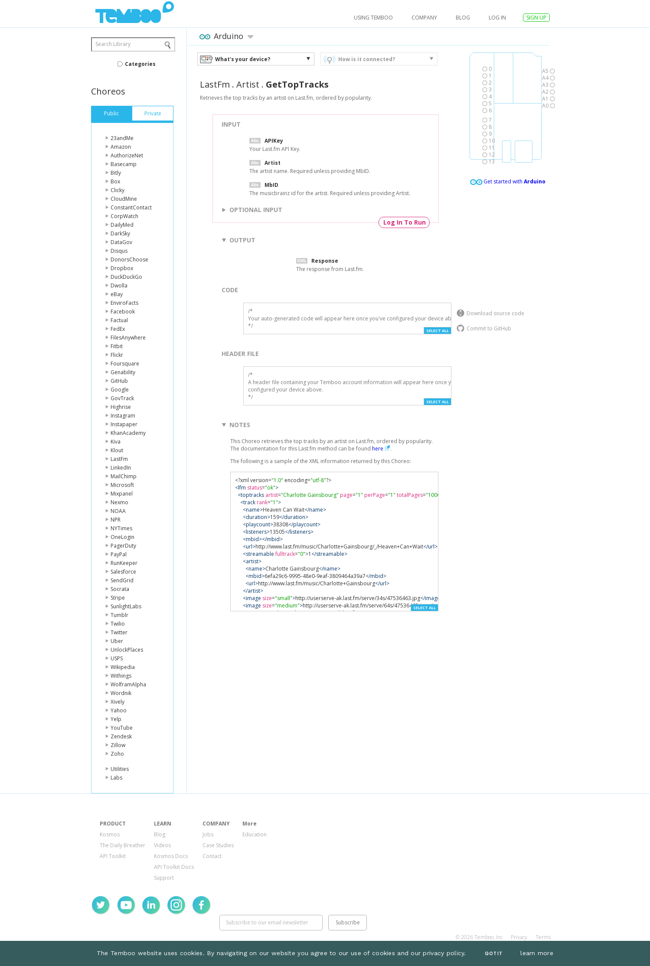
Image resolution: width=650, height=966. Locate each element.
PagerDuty (123, 545)
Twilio (118, 623)
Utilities (120, 769)
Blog (463, 17)
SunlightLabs (126, 606)
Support (164, 877)
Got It (493, 953)
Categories (140, 64)
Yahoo (119, 710)
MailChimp (124, 476)
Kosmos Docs (171, 856)
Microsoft (122, 485)
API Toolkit (113, 856)
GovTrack (122, 398)
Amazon (121, 146)
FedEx (118, 329)
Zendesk (121, 736)
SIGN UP (536, 17)
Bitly (116, 172)
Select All (437, 330)
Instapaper (124, 424)
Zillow (118, 745)
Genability (123, 372)
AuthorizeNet (127, 155)
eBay (117, 294)
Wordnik (121, 693)
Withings (121, 675)
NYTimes (121, 528)
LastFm (119, 459)
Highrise (121, 407)
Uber (117, 641)
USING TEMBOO (373, 17)
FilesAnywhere (128, 337)
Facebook (123, 311)
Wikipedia (123, 667)
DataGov (121, 242)
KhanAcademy (128, 433)
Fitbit (117, 346)
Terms (543, 937)
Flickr (117, 355)
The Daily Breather (122, 845)
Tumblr (119, 615)
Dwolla (119, 285)
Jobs (208, 834)
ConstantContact (131, 207)
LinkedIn (121, 467)
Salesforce (123, 571)
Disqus (119, 251)
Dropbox (122, 268)
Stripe (118, 597)
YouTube (122, 727)
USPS (117, 658)
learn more (536, 953)
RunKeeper (124, 563)
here (377, 448)
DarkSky (120, 233)
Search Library (113, 44)
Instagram (123, 415)
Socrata (120, 589)
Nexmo (119, 502)
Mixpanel (122, 493)
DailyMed (122, 224)
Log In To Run (404, 222)
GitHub (119, 381)
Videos (162, 845)
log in (497, 17)
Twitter (119, 632)
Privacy (519, 937)
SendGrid (122, 580)
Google (120, 389)
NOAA (118, 511)
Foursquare (125, 363)
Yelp (116, 719)
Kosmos (110, 834)
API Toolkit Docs (174, 867)
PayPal (119, 554)
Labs (116, 777)
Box (115, 181)
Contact (212, 856)
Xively (117, 701)
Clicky (117, 190)
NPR (116, 519)
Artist (247, 84)
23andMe (122, 138)
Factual (119, 320)
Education (254, 834)
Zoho (117, 753)
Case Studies (218, 845)
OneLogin (122, 537)
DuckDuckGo (126, 277)
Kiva (116, 441)
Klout (117, 450)
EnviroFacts (124, 303)
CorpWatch (124, 216)
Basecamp (124, 164)
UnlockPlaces (127, 649)
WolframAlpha (128, 684)
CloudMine (124, 198)
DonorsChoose (129, 259)
